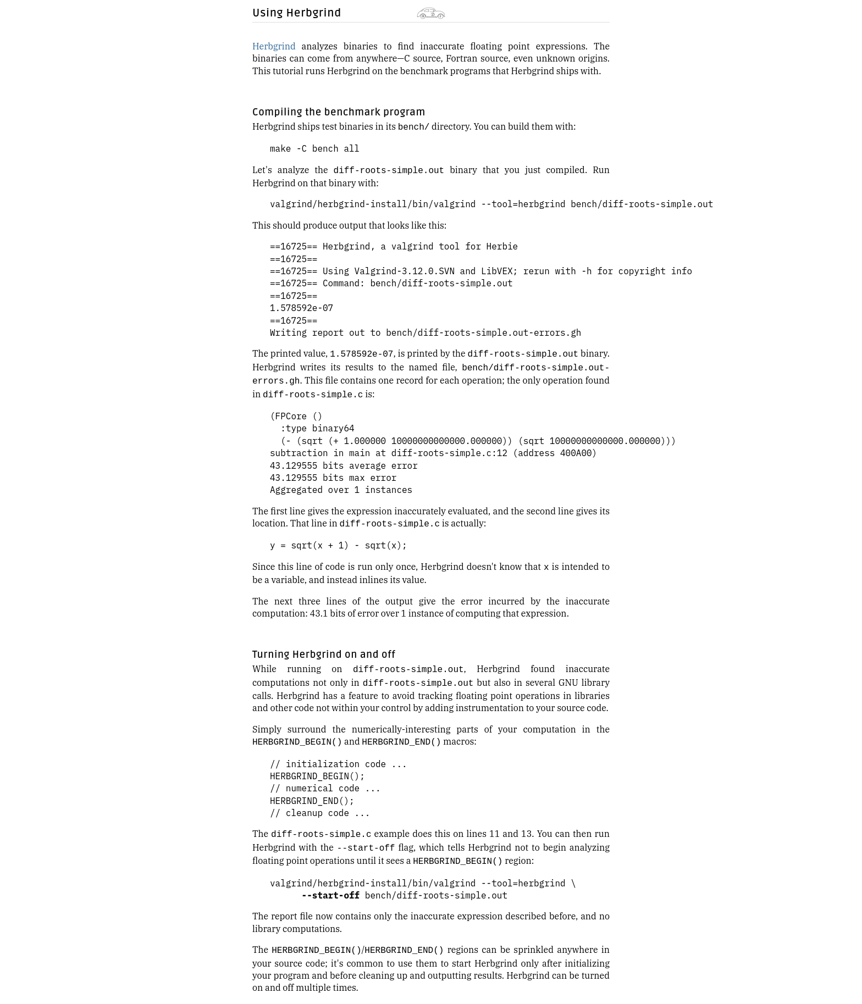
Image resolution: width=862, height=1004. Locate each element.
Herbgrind (274, 46)
